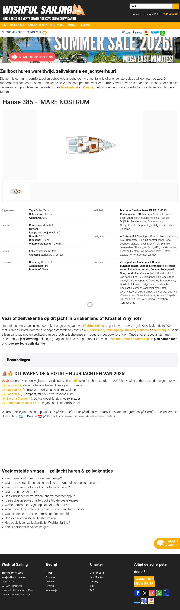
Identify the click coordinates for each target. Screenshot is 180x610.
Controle (7, 262)
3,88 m (38, 236)
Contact (72, 25)
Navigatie (98, 236)
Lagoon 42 (13, 371)
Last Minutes (96, 563)
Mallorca (143, 330)
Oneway (94, 567)
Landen (33, 25)
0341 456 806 (14, 32)
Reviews (85, 25)
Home (4, 25)
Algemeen (8, 210)
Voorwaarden (154, 601)
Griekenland (70, 87)
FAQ (92, 576)
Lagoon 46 (13, 376)
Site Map (173, 601)
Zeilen (5, 251)
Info (52, 25)
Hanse (41, 214)
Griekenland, (96, 330)
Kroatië (88, 87)
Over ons (50, 563)
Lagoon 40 (13, 380)
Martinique (161, 330)
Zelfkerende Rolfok (42, 251)
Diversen (98, 262)
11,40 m (46, 232)
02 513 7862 (34, 32)
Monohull (41, 225)
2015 (38, 217)
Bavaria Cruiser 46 (19, 384)
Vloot (61, 25)
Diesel (38, 269)
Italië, (109, 330)
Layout (6, 225)
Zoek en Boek (18, 25)
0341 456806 (170, 14)
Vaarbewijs (51, 576)
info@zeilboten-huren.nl (14, 563)
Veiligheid (98, 210)
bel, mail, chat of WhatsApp (129, 339)
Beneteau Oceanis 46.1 (22, 389)
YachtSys (38, 606)
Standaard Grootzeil (46, 254)
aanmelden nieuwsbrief (144, 567)
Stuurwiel (40, 262)
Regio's (43, 25)
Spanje (119, 330)
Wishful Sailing (93, 326)
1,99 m (39, 240)
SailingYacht (39, 210)
